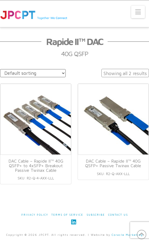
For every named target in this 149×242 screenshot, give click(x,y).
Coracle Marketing (127, 234)
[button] (138, 12)
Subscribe (96, 214)
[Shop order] (33, 73)
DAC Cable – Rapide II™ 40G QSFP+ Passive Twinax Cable (113, 163)
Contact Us (118, 214)
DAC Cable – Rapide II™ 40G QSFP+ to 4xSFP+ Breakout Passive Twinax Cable (35, 166)
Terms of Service (67, 214)
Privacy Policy (34, 214)
